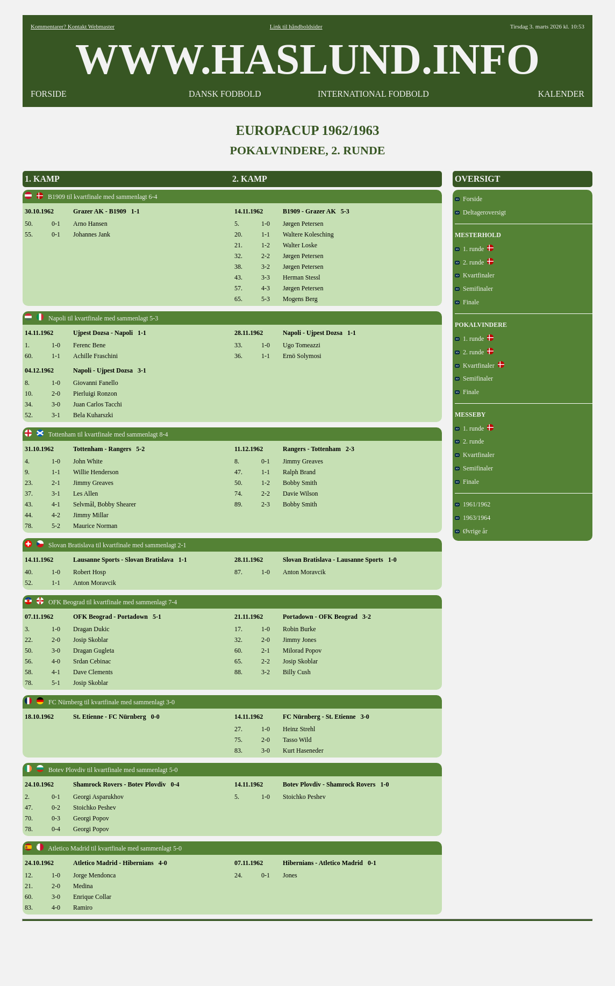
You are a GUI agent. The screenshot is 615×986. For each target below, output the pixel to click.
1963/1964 (472, 517)
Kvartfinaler (475, 275)
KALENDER (561, 93)
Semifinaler (474, 288)
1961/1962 (472, 504)
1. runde (469, 249)
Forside (468, 199)
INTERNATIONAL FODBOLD (373, 93)
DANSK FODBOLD (225, 93)
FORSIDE (49, 93)
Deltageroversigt (480, 212)
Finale (467, 302)
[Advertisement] (307, 950)
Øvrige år (471, 531)
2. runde (469, 262)
